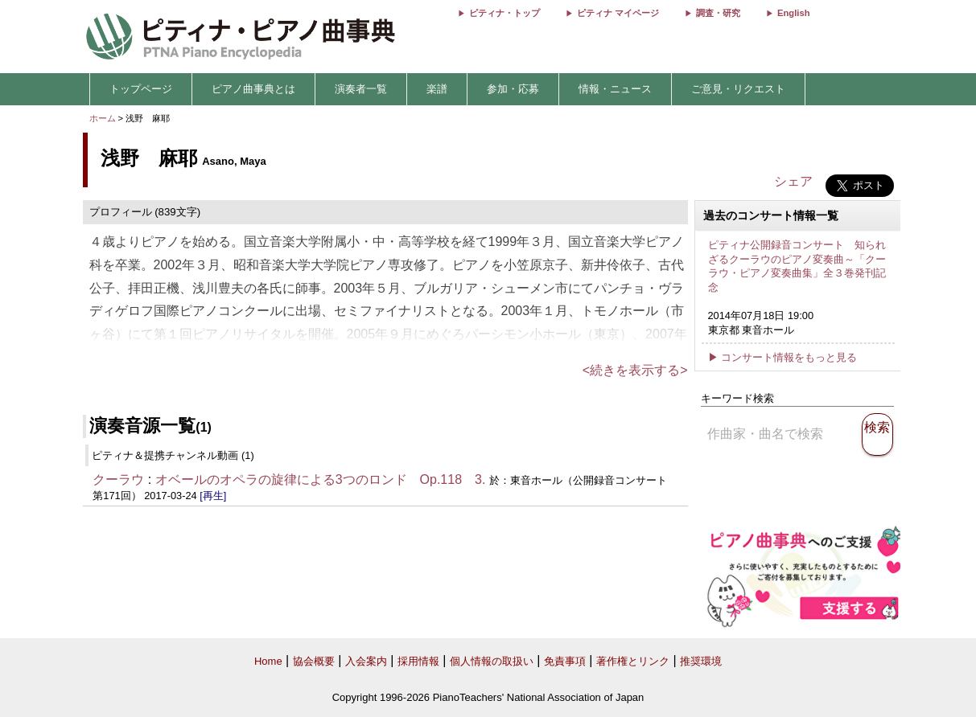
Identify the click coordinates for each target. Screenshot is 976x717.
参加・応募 (513, 89)
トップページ (140, 89)
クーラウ (118, 479)
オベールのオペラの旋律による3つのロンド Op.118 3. (320, 479)
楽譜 (436, 89)
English (793, 13)
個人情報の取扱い (491, 661)
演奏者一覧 (361, 89)
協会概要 (314, 661)
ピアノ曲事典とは (253, 89)
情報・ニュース (615, 89)
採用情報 (418, 661)
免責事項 (565, 661)
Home (268, 661)
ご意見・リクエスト (738, 89)
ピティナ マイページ (618, 13)
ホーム (102, 118)
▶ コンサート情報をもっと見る (783, 357)
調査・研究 (718, 13)
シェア (793, 181)
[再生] (213, 496)
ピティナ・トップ (504, 13)
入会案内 (366, 661)
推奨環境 (701, 661)
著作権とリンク (632, 661)
